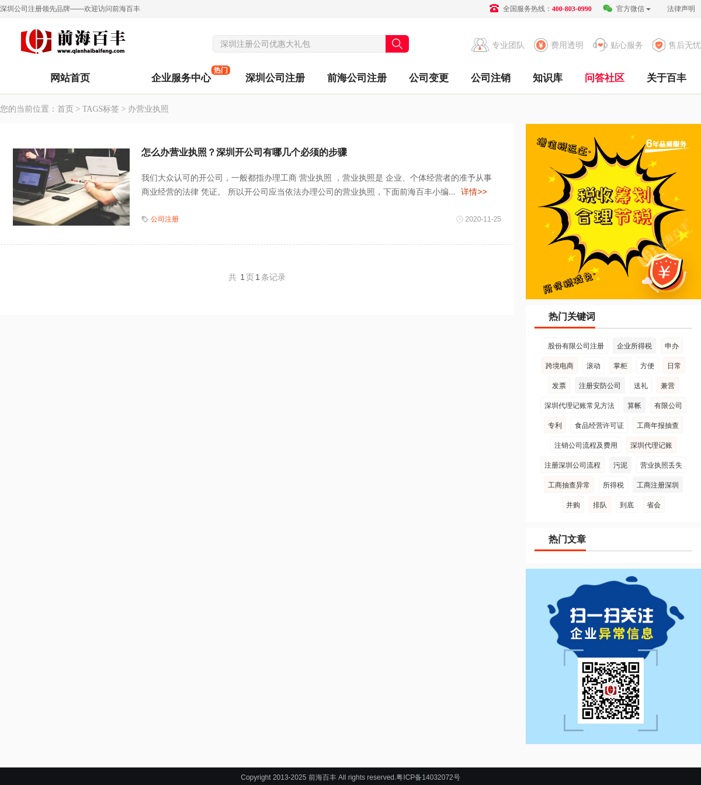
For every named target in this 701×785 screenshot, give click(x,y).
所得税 (613, 485)
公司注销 (491, 78)
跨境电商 (560, 366)
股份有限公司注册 (576, 346)
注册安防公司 (600, 386)
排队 (600, 505)
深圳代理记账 (651, 445)
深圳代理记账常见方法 (579, 406)
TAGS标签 (100, 109)
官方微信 (626, 9)
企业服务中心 (181, 74)
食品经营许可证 (599, 425)
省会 (654, 505)
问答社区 (604, 78)
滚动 (594, 366)
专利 (555, 425)
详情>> (474, 191)
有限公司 (668, 406)
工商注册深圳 (658, 485)
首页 (65, 109)
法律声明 (681, 9)
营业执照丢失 (661, 465)
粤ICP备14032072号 (428, 777)
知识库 (548, 78)
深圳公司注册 (275, 78)
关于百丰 (666, 78)
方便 (647, 366)
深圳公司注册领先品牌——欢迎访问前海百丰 (70, 9)
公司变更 (429, 78)
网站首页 (70, 78)
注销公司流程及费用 (585, 445)
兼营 (668, 386)
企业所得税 (634, 346)
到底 (627, 505)
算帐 (634, 406)
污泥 (620, 465)
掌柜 (620, 366)
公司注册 (165, 219)
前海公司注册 (357, 78)
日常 (674, 366)
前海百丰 (73, 43)
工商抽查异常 (569, 485)
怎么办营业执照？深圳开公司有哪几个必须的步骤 (244, 152)
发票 (559, 386)
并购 (573, 505)
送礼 (641, 386)
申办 (672, 346)
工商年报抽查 (658, 425)
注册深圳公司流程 (572, 465)
